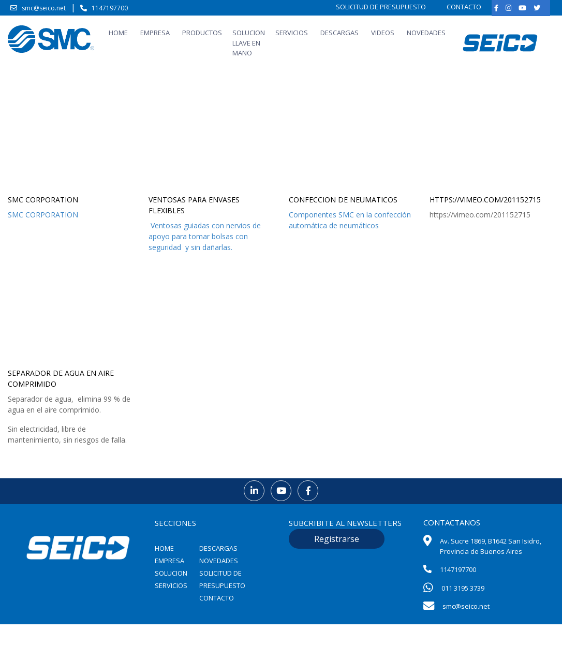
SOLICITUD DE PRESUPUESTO (381, 6)
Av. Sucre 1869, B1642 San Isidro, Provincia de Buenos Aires (490, 546)
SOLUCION (171, 573)
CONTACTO (464, 6)
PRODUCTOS (202, 32)
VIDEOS (382, 32)
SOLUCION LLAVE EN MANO (248, 42)
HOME (118, 32)
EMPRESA (155, 32)
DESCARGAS (339, 32)
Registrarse (336, 539)
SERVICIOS (291, 32)
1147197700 (110, 8)
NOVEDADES (426, 32)
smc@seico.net (44, 8)
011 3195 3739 (462, 588)
